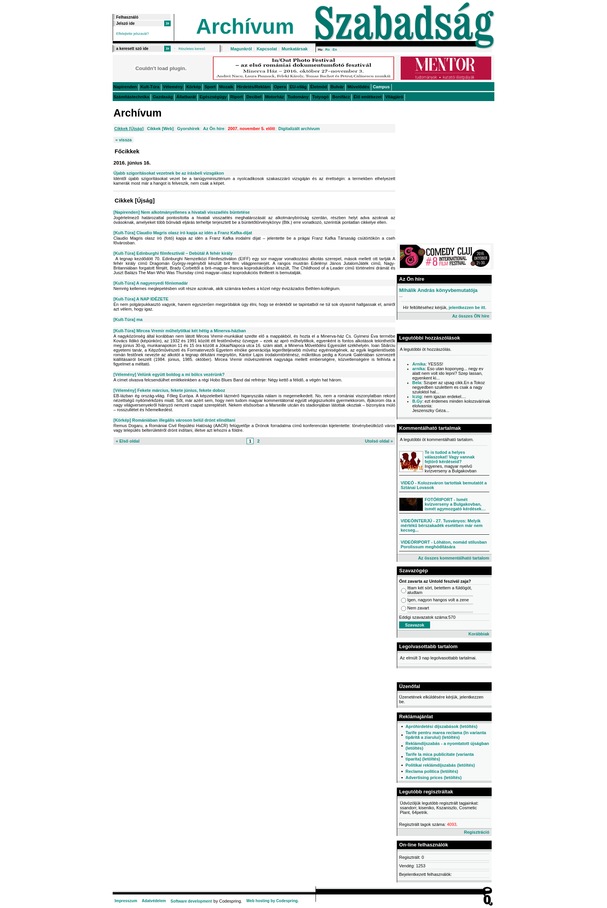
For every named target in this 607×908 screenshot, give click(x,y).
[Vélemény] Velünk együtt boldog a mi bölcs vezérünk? (169, 374)
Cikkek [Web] (160, 128)
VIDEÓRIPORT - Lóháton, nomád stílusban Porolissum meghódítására (444, 544)
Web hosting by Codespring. (272, 901)
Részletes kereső (191, 49)
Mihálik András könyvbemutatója (438, 290)
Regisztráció (476, 832)
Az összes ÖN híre (470, 316)
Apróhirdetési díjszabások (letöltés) (441, 726)
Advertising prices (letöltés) (433, 777)
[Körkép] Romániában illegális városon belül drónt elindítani (174, 420)
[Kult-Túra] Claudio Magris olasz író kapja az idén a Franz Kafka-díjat (182, 232)
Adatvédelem (154, 901)
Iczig (417, 396)
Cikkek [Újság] (129, 128)
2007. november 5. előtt (251, 128)
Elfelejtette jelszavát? (132, 34)
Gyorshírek (188, 128)
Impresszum (126, 901)
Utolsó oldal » (379, 441)
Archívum (245, 26)
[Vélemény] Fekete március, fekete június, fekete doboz (169, 390)
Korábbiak (478, 634)
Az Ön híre (214, 128)
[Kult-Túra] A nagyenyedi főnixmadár (150, 283)
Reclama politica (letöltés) (431, 771)
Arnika (418, 364)
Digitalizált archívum (299, 128)
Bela (416, 382)
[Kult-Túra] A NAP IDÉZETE (140, 299)
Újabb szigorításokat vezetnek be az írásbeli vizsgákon (168, 173)
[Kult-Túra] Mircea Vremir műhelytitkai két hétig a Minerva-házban (179, 330)
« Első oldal (127, 441)
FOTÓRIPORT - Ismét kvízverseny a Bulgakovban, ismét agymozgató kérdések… (455, 504)
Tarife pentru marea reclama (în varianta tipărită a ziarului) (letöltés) (445, 735)
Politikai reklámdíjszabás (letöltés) (440, 765)
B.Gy (417, 401)
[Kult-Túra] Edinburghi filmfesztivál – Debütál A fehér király (173, 253)
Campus (381, 86)
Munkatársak (294, 48)
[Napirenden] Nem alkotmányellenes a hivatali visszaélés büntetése (181, 212)
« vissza (123, 139)
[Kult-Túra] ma (127, 319)
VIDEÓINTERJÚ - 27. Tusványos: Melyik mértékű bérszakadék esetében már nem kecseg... (442, 525)
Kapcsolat (267, 48)
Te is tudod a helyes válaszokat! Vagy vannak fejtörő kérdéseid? (450, 457)
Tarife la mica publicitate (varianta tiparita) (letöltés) (439, 756)
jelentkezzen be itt (467, 307)
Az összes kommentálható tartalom (453, 558)
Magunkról (241, 48)
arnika (418, 368)
